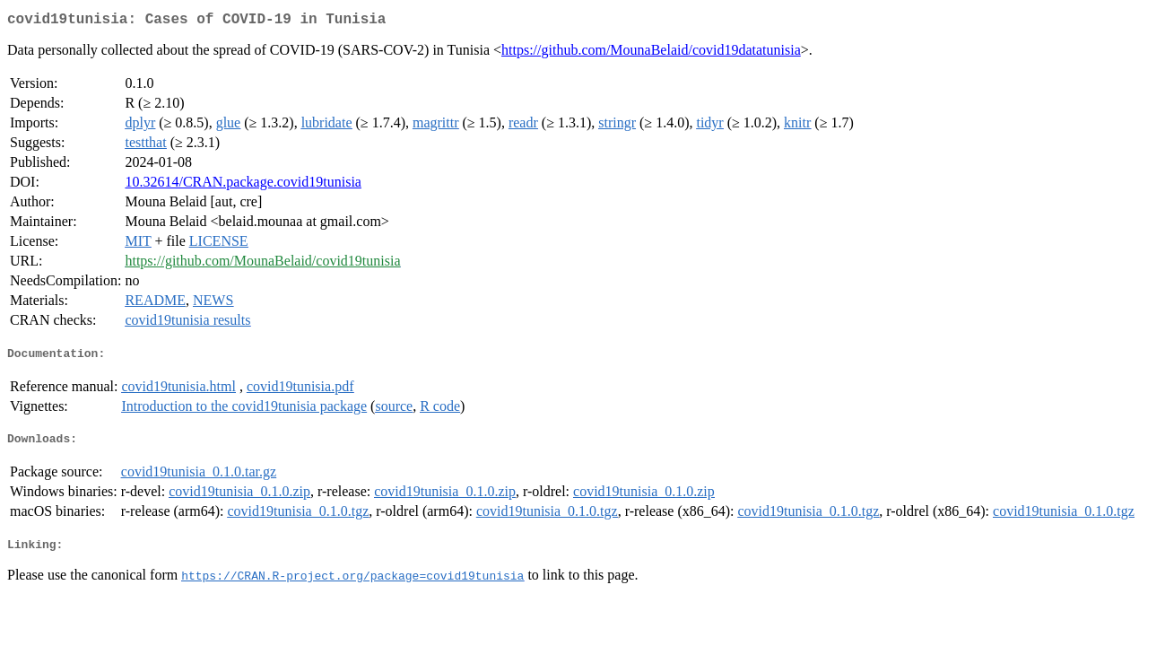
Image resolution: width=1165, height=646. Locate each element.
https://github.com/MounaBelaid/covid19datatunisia (651, 53)
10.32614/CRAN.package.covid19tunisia (243, 185)
